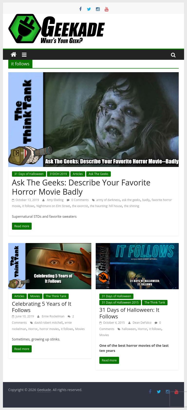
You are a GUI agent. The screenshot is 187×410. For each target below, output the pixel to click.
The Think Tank (56, 296)
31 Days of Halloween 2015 (120, 302)
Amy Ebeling (55, 200)
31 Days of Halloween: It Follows (129, 313)
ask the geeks (131, 200)
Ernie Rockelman (53, 316)
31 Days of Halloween (29, 174)
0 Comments (78, 200)
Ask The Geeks (98, 174)
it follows (28, 206)
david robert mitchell (48, 323)
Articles (78, 174)
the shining (131, 206)
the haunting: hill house (106, 206)
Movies (35, 296)
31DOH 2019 (58, 174)
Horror (32, 329)
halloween (129, 329)
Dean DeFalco (142, 323)
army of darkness (108, 200)
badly (146, 200)
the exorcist (80, 206)
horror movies (49, 329)
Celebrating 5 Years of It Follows (41, 307)
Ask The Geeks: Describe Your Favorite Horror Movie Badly (81, 187)
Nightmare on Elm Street (53, 206)
